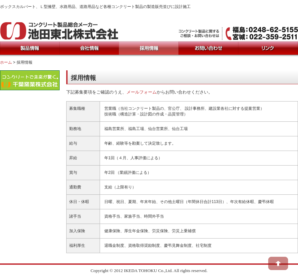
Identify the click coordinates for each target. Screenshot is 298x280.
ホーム (6, 62)
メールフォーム (141, 92)
